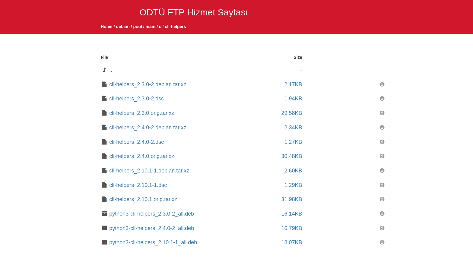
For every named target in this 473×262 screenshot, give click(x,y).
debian (123, 26)
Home (107, 26)
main (151, 26)
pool (137, 26)
